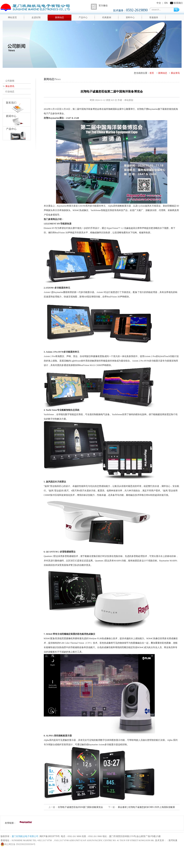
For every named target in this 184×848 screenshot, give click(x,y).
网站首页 (12, 17)
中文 (159, 3)
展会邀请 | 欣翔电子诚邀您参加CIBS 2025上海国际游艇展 (146, 807)
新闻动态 (59, 17)
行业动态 (9, 91)
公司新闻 (9, 81)
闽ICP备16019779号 (50, 836)
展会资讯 (175, 73)
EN (166, 3)
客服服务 (153, 17)
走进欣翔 (36, 17)
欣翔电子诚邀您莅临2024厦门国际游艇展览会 (80, 807)
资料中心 (130, 17)
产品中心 (83, 17)
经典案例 (106, 17)
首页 (152, 73)
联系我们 (178, 3)
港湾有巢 (172, 840)
